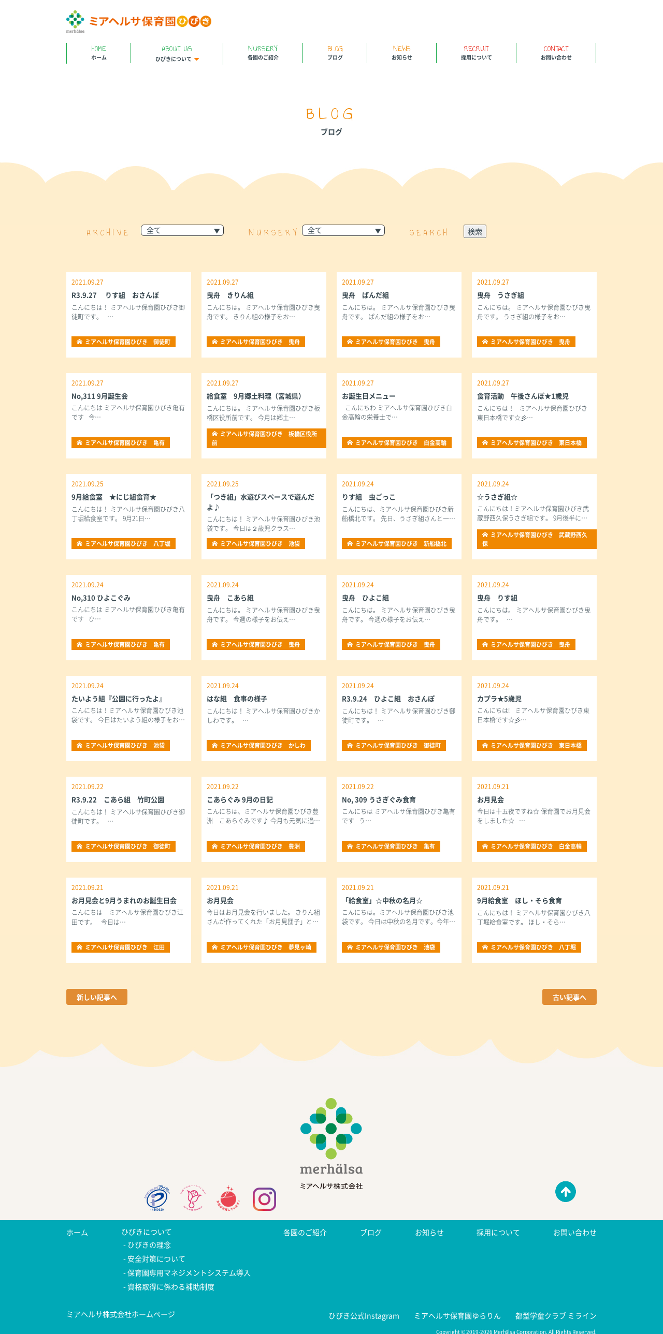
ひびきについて (177, 53)
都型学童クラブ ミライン (556, 1310)
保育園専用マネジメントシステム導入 (189, 1269)
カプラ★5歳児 (501, 698)
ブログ (335, 52)
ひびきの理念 (149, 1244)
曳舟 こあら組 (232, 597)
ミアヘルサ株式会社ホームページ (120, 1308)
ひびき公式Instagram (363, 1310)
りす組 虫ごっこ (371, 496)
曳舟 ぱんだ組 (367, 294)
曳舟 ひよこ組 (367, 597)
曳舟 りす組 (499, 597)
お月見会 (491, 799)
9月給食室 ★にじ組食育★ (117, 496)
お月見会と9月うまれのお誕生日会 (127, 900)
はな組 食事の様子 (239, 698)
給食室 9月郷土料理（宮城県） (259, 395)
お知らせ (401, 52)
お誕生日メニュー (371, 395)
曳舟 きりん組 (232, 294)
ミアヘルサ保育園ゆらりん (457, 1310)
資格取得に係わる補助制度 (170, 1282)
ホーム (99, 52)
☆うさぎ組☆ (499, 496)
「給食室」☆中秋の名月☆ (385, 900)
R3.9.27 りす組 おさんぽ (118, 294)
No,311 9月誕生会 (101, 395)
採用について (476, 52)
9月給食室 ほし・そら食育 (522, 900)
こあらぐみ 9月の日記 (242, 799)
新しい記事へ (98, 997)
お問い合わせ (556, 52)
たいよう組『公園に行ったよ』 (122, 698)
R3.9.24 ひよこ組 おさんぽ (391, 698)
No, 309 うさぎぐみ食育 (381, 799)
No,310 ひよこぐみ (102, 597)
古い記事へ (568, 997)
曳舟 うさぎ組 (502, 294)
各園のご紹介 (262, 52)
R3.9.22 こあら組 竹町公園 (121, 799)
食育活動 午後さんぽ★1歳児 (526, 395)
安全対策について (156, 1257)
